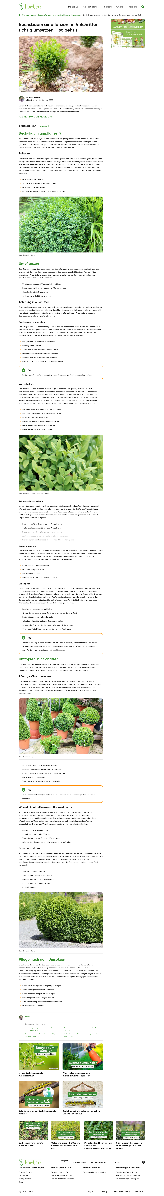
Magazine (91, 1192)
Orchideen (23, 1175)
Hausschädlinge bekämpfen (127, 1179)
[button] (79, 6)
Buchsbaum (76, 15)
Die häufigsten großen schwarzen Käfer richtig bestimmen (40, 1029)
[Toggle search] (142, 6)
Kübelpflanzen (25, 1179)
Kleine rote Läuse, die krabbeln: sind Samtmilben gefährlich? (82, 1029)
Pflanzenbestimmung (113, 7)
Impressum (139, 1192)
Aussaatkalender (91, 7)
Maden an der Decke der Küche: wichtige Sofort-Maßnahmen (40, 1035)
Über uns (132, 7)
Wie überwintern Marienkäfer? (96, 1172)
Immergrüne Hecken (61, 15)
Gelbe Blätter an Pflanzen (62, 1175)
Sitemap (104, 1192)
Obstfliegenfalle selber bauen (128, 1172)
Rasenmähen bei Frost (60, 1172)
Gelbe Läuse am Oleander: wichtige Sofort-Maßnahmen (81, 1035)
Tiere (21, 1182)
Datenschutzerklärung (121, 1192)
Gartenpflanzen (29, 15)
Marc (27, 1017)
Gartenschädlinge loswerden (128, 1175)
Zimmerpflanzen (25, 1172)
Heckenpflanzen (44, 15)
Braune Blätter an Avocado (62, 1179)
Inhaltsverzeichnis (34, 125)
